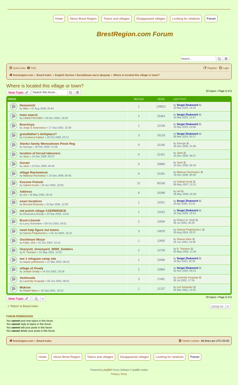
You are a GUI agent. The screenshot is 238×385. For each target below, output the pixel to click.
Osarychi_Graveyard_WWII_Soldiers (46, 249)
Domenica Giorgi (33, 213)
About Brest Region (83, 18)
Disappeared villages (150, 18)
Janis (26, 156)
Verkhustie (27, 278)
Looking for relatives (186, 18)
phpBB (106, 370)
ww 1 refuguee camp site (38, 258)
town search (29, 115)
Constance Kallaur (33, 137)
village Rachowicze (34, 172)
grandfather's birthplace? (38, 134)
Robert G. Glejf (186, 220)
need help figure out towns (39, 230)
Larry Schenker (32, 223)
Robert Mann (30, 290)
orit (25, 194)
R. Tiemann (29, 252)
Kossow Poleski (31, 182)
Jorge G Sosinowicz (34, 127)
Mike (26, 108)
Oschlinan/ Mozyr (32, 239)
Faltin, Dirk (29, 242)
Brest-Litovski (30, 220)
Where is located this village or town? (45, 85)
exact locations (31, 201)
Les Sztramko (185, 287)
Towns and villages (116, 18)
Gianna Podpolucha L (35, 233)
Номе (59, 18)
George (27, 146)
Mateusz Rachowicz (34, 175)
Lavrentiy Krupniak (33, 281)
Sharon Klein (184, 239)
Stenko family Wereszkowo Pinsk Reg (47, 143)
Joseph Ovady (31, 271)
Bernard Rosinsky (33, 204)
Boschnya (27, 124)
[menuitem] (31, 68)
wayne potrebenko (33, 261)
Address (26, 191)
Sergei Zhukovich (187, 105)
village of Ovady (31, 268)
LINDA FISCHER (33, 118)
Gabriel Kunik (31, 185)
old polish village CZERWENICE (43, 210)
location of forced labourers (40, 153)
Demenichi (27, 105)
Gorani (25, 163)
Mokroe (25, 287)
